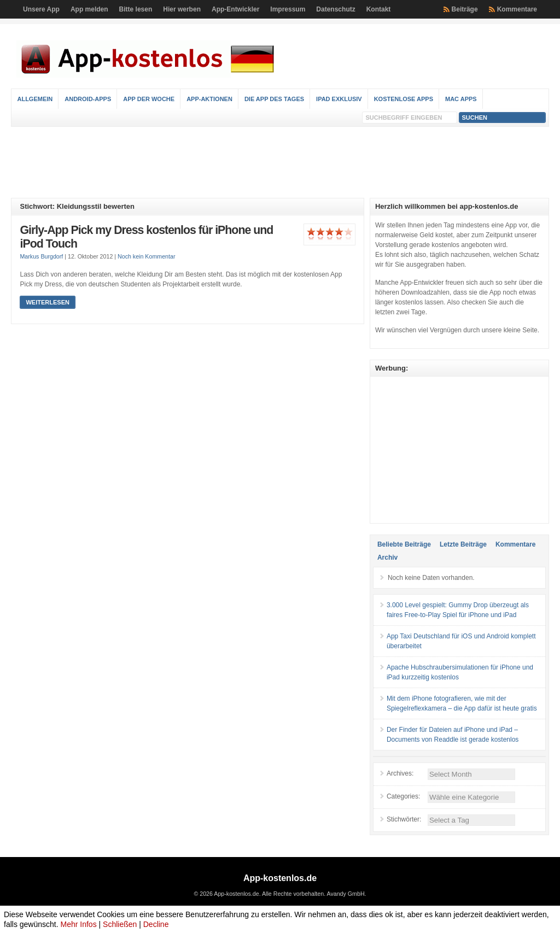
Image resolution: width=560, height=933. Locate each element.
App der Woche (148, 99)
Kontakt (378, 9)
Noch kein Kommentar (146, 256)
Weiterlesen (47, 302)
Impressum (287, 9)
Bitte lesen (136, 9)
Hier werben (182, 9)
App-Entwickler (235, 9)
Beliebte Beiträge (404, 544)
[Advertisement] (280, 162)
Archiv (387, 557)
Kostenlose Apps (403, 99)
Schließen (120, 924)
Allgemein (34, 99)
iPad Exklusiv (339, 99)
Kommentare (517, 9)
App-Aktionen (209, 99)
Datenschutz (335, 9)
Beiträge (465, 9)
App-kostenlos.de (280, 878)
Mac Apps (461, 99)
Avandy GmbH (345, 893)
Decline (156, 924)
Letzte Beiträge (463, 544)
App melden (89, 9)
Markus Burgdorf (41, 256)
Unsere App (41, 9)
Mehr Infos (79, 924)
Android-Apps (88, 99)
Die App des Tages (274, 99)
